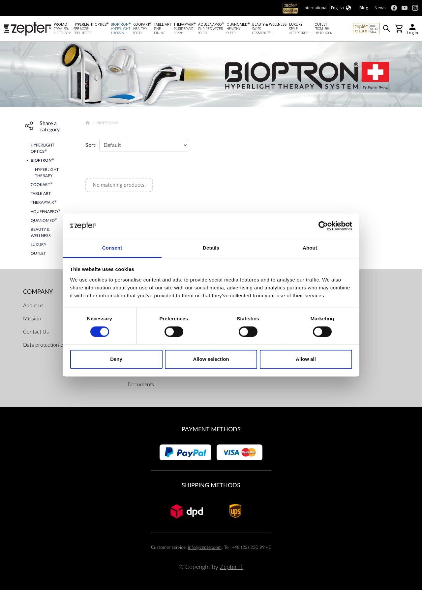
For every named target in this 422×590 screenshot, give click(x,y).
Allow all (306, 359)
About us (33, 305)
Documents (141, 384)
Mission (32, 318)
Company (38, 292)
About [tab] (310, 248)
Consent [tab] (112, 248)
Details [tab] (211, 248)
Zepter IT (231, 567)
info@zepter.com (205, 547)
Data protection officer (49, 345)
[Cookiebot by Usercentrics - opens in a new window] (323, 226)
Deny (116, 359)
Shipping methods (211, 486)
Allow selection (211, 359)
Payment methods (211, 429)
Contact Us (36, 332)
